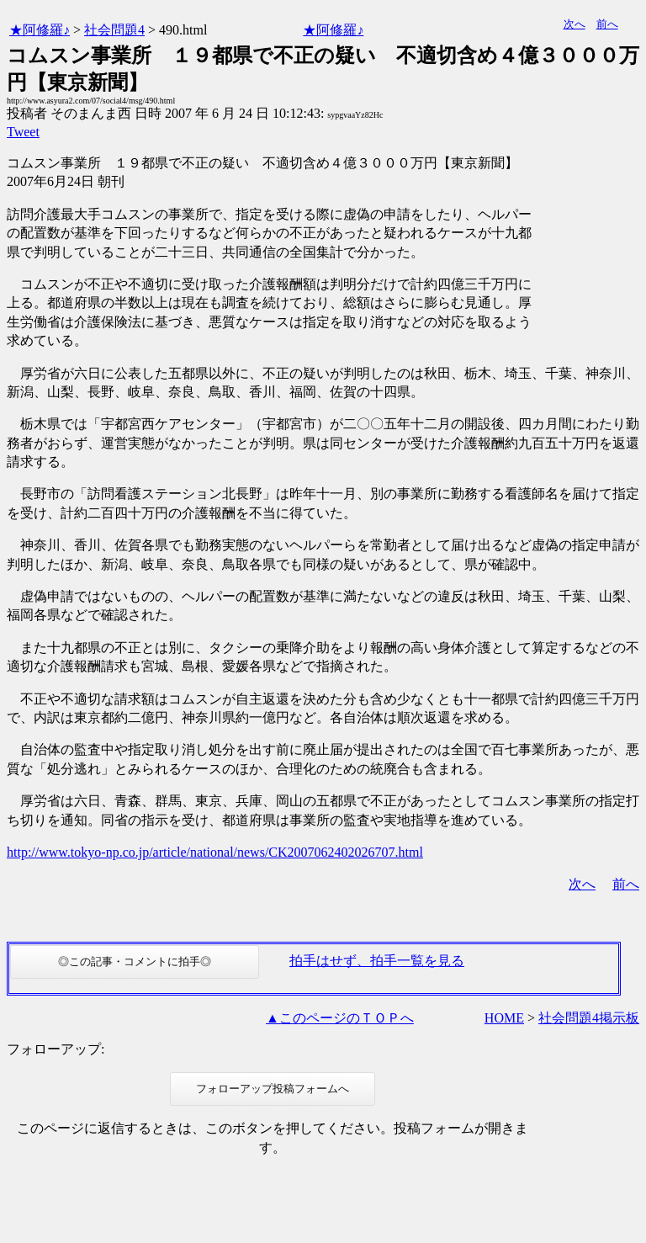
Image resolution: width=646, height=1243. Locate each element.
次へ (574, 24)
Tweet (23, 132)
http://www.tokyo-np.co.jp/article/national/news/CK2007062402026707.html (215, 852)
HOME (504, 1018)
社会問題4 (114, 30)
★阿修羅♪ (39, 30)
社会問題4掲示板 (588, 1018)
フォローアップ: (55, 1049)
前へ (607, 24)
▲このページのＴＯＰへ (340, 1018)
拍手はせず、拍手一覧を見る (376, 960)
